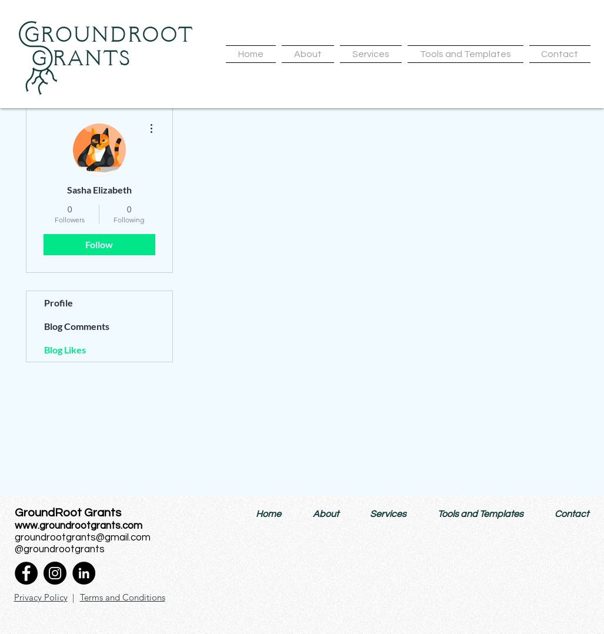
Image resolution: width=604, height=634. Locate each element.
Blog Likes (65, 349)
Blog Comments (76, 326)
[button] (308, 54)
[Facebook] (26, 573)
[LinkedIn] (83, 573)
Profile (58, 302)
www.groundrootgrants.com (78, 525)
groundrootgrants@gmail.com (83, 537)
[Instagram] (55, 573)
